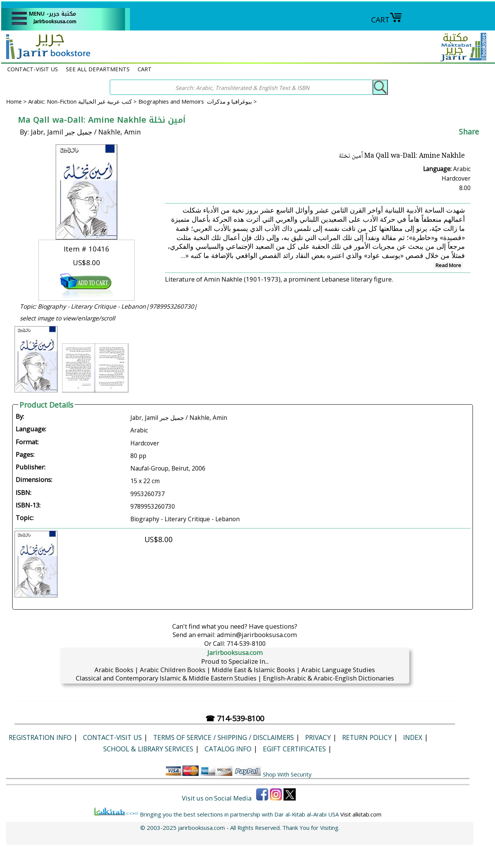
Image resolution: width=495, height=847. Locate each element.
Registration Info (40, 737)
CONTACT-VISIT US (32, 69)
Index (412, 737)
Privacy (318, 737)
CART (386, 19)
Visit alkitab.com (360, 814)
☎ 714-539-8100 (234, 718)
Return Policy (367, 737)
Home (14, 101)
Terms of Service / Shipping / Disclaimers (223, 737)
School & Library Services (148, 748)
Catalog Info (228, 748)
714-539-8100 (246, 643)
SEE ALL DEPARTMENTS (98, 69)
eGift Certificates (294, 748)
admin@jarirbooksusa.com (257, 634)
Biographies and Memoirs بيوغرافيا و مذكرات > (197, 101)
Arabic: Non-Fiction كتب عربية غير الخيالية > (83, 101)
